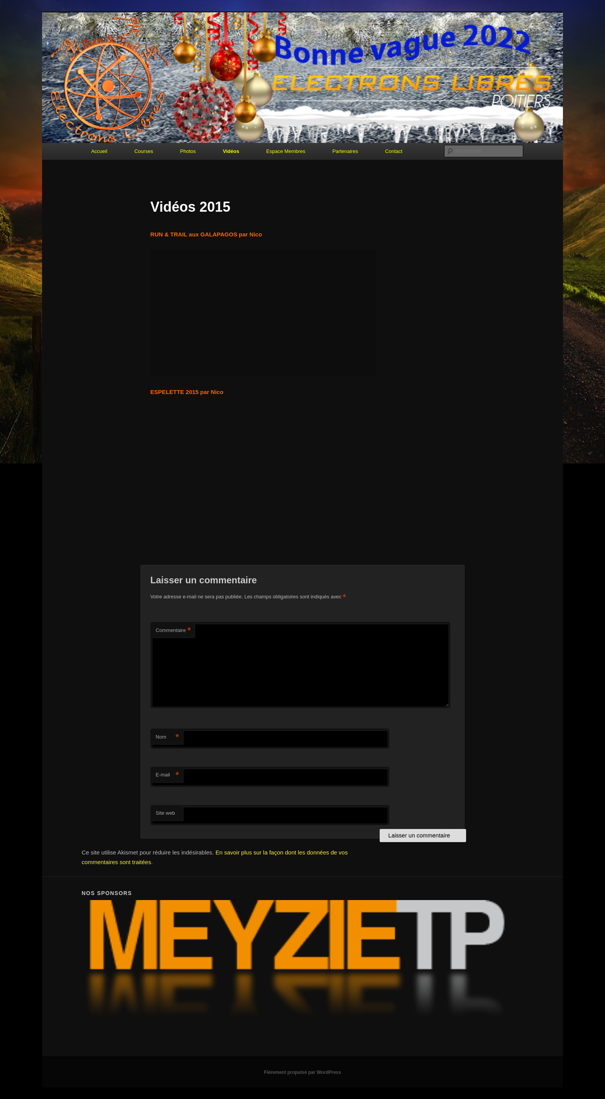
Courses (143, 151)
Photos (188, 151)
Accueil (99, 151)
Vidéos (231, 151)
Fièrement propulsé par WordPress (302, 1072)
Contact (393, 151)
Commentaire (173, 630)
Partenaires (345, 151)
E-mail (167, 775)
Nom (167, 737)
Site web (165, 813)
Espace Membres (285, 151)
